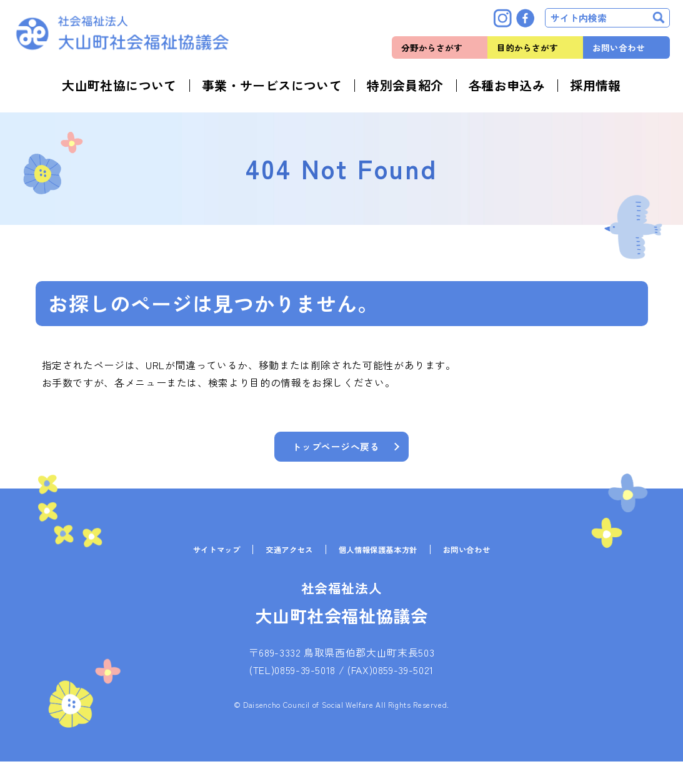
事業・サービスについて (272, 85)
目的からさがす (527, 47)
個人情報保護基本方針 (381, 556)
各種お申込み (507, 85)
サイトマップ (202, 556)
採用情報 (595, 85)
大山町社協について (119, 85)
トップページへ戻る (336, 447)
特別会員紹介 (405, 85)
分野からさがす (431, 47)
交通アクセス (283, 556)
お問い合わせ (618, 47)
